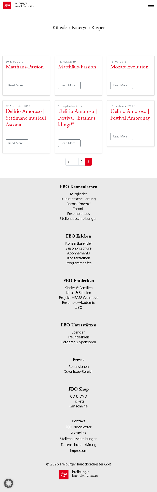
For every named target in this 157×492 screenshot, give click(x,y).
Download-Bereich (78, 371)
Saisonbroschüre (78, 248)
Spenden (78, 332)
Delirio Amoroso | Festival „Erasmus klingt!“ (77, 118)
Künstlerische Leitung (78, 199)
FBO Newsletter (78, 427)
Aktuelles (78, 433)
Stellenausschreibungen (78, 218)
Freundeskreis (78, 337)
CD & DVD (78, 396)
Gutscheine (78, 406)
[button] (8, 483)
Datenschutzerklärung (78, 444)
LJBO (78, 307)
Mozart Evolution (129, 67)
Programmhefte (79, 263)
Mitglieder (78, 194)
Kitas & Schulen (78, 292)
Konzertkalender (78, 243)
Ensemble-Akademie (78, 302)
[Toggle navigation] (151, 5)
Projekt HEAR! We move (78, 297)
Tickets (78, 401)
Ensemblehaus (78, 213)
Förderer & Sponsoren (78, 342)
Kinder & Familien (79, 288)
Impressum (78, 450)
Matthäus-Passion (25, 67)
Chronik (78, 208)
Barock (79, 204)
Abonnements (78, 253)
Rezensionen (78, 366)
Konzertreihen (78, 258)
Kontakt (78, 421)
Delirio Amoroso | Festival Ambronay (130, 115)
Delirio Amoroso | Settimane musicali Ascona (26, 118)
